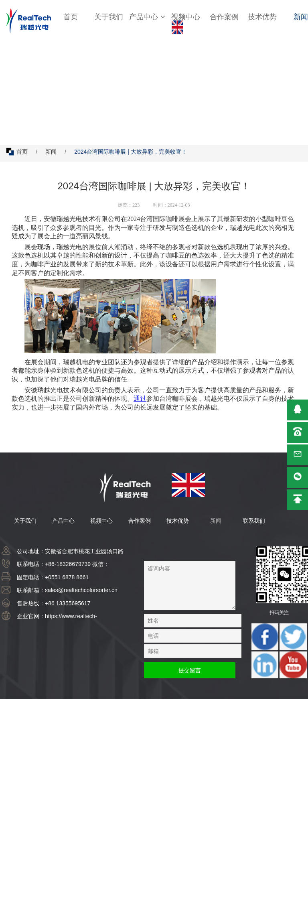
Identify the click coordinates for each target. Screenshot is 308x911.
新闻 (51, 151)
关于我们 (108, 17)
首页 (70, 17)
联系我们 (254, 520)
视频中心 (185, 17)
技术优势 (262, 17)
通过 (140, 398)
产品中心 (147, 17)
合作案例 (224, 17)
